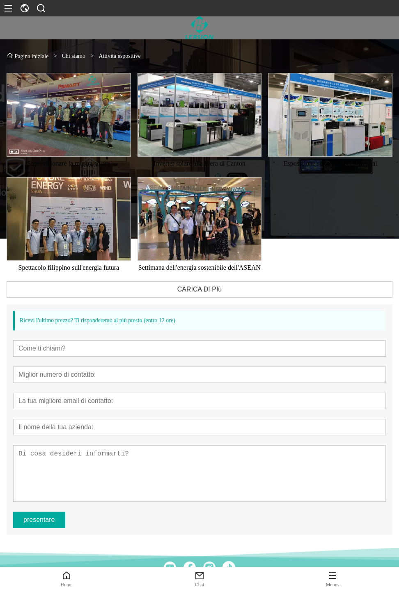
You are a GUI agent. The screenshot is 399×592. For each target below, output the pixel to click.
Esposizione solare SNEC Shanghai (330, 165)
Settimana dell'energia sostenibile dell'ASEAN (199, 269)
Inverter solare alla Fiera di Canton (199, 165)
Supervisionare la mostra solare (69, 165)
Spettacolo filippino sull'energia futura (68, 269)
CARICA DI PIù (199, 291)
